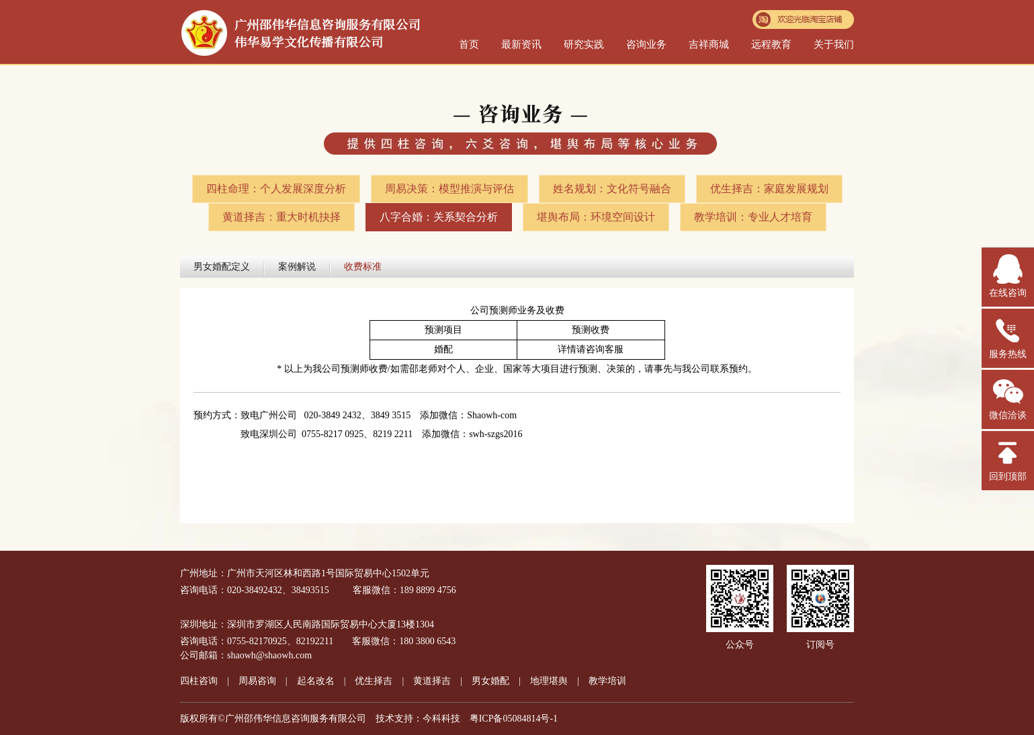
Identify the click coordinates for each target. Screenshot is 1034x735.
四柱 (199, 681)
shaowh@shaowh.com (269, 655)
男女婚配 (490, 681)
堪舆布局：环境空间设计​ (596, 217)
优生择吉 (373, 681)
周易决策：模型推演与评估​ (449, 188)
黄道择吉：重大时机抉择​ (281, 217)
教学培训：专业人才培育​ (753, 217)
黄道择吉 (432, 681)
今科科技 (441, 718)
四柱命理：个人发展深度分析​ (276, 188)
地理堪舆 (549, 681)
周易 (257, 681)
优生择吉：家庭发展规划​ (769, 188)
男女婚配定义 (221, 267)
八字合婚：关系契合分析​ (439, 217)
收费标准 (363, 267)
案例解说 (297, 267)
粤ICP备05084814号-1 (514, 718)
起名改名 (316, 681)
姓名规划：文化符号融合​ (612, 188)
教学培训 (607, 681)
